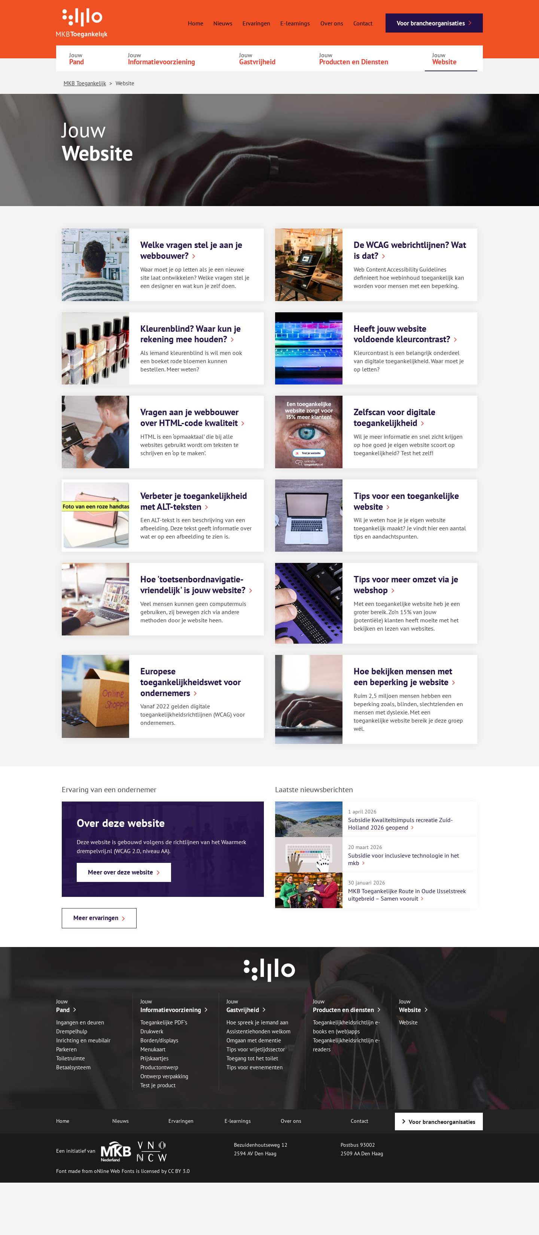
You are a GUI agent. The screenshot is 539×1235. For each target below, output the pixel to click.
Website (444, 61)
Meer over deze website (120, 872)
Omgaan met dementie (253, 1040)
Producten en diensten (343, 1010)
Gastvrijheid (257, 61)
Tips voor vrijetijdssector (255, 1049)
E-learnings (295, 23)
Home (195, 23)
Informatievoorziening (161, 61)
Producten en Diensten (353, 61)
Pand (76, 61)
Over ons (331, 23)
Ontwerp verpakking (164, 1076)
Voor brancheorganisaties (431, 23)
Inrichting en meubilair (83, 1040)
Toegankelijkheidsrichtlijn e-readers (346, 1045)
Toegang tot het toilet (252, 1058)
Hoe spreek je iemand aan (257, 1022)
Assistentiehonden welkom (258, 1031)
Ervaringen (256, 23)
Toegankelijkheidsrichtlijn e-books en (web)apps (346, 1027)
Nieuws (222, 23)
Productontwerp (159, 1067)
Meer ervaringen (95, 918)
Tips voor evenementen (254, 1067)
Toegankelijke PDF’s (163, 1022)
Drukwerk (151, 1031)
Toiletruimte (70, 1058)
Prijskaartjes (154, 1058)
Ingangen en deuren (80, 1022)
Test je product (158, 1085)
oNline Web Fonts (114, 1171)
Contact (362, 23)
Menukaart (152, 1049)
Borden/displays (159, 1040)
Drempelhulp (71, 1031)
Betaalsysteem (73, 1067)
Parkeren (66, 1049)
